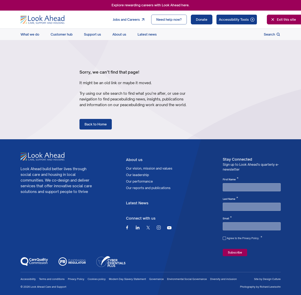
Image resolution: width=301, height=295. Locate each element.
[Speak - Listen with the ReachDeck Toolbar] (236, 19)
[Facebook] (127, 227)
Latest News (137, 203)
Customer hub (62, 34)
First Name (230, 179)
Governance (156, 279)
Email (227, 218)
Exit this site (283, 19)
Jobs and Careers (129, 19)
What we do (30, 34)
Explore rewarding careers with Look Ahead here (150, 5)
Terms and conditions (52, 279)
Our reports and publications (148, 188)
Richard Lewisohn (270, 286)
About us (119, 34)
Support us (92, 34)
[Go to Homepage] (42, 19)
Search (272, 34)
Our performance (139, 181)
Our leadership (137, 175)
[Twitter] (148, 227)
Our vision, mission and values (149, 168)
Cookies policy (97, 279)
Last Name (230, 198)
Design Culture (272, 279)
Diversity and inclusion (223, 279)
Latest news (147, 34)
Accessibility (28, 279)
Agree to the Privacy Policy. (244, 237)
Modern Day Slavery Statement (127, 279)
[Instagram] (158, 227)
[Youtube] (169, 227)
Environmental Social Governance (187, 279)
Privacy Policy (76, 279)
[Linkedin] (137, 227)
